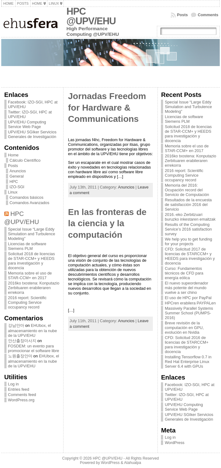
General (17, 176)
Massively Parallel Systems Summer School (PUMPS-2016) (189, 313)
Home (13, 155)
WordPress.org (21, 400)
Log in (13, 384)
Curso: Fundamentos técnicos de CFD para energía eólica (184, 273)
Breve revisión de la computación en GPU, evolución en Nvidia (184, 328)
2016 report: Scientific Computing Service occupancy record (27, 302)
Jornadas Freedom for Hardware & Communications (107, 107)
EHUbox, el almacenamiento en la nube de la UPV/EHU (32, 330)
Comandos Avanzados (29, 202)
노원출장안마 (20, 356)
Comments (208, 14)
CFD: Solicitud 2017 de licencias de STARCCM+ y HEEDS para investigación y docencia (190, 256)
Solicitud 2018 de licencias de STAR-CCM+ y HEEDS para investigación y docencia (31, 260)
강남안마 (16, 325)
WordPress (174, 442)
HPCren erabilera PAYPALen (190, 303)
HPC (14, 181)
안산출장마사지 (22, 340)
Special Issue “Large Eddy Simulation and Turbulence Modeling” (31, 234)
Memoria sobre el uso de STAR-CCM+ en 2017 (30, 275)
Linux (13, 192)
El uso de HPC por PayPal (188, 297)
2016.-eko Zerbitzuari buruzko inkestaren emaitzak (190, 217)
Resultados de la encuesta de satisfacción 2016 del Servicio (188, 205)
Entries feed (18, 389)
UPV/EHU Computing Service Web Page (27, 124)
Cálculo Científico (25, 160)
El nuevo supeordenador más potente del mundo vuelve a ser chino (186, 288)
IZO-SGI (17, 186)
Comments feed (22, 394)
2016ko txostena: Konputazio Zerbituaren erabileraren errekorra (33, 288)
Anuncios (18, 171)
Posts (182, 14)
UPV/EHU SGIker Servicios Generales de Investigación (32, 134)
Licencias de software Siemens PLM (27, 246)
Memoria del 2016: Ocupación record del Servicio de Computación (187, 190)
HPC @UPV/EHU (91, 16)
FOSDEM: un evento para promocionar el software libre (33, 348)
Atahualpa (132, 463)
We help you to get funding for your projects (188, 241)
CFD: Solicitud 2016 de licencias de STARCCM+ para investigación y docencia (186, 344)
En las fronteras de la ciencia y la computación (107, 223)
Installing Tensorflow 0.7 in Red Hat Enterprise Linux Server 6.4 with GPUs (188, 362)
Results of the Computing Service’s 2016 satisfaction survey (188, 229)
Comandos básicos (27, 197)
